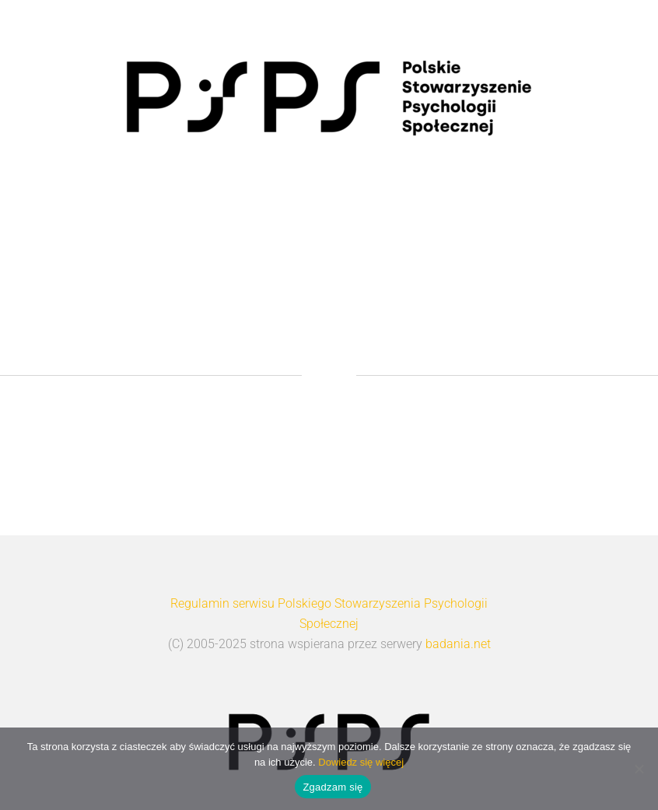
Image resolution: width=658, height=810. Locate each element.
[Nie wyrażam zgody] (638, 769)
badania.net (458, 643)
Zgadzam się (332, 787)
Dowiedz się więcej (361, 762)
